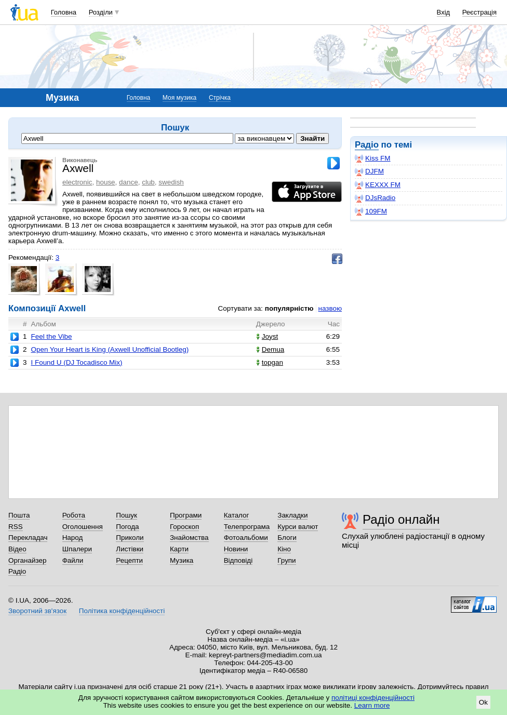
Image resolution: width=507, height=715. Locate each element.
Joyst (267, 336)
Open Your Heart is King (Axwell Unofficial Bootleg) (110, 349)
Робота (73, 515)
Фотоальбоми (246, 537)
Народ (72, 537)
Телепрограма (247, 527)
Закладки (292, 515)
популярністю (289, 308)
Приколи (129, 537)
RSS (15, 527)
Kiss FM (373, 158)
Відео (17, 549)
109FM (371, 211)
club (148, 182)
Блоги (287, 537)
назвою (330, 308)
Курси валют (297, 527)
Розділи (101, 12)
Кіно (284, 549)
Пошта (19, 515)
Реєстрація (479, 12)
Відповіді (238, 560)
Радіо (367, 145)
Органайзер (27, 560)
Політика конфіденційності (122, 611)
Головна (63, 12)
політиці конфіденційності (373, 697)
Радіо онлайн (401, 519)
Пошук (126, 515)
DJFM (369, 171)
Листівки (129, 549)
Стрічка (220, 97)
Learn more (372, 705)
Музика (181, 560)
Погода (127, 527)
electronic (77, 182)
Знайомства (189, 537)
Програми (186, 515)
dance (128, 182)
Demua (270, 349)
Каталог (236, 515)
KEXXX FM (378, 185)
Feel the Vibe (51, 336)
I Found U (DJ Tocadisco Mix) (76, 362)
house (105, 182)
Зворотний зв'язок (37, 611)
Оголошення (82, 527)
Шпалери (77, 549)
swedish (171, 182)
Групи (286, 560)
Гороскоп (184, 527)
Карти (179, 549)
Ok (483, 702)
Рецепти (129, 560)
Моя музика (179, 97)
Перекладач (27, 537)
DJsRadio (375, 198)
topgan (269, 362)
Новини (236, 549)
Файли (73, 560)
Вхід (443, 12)
